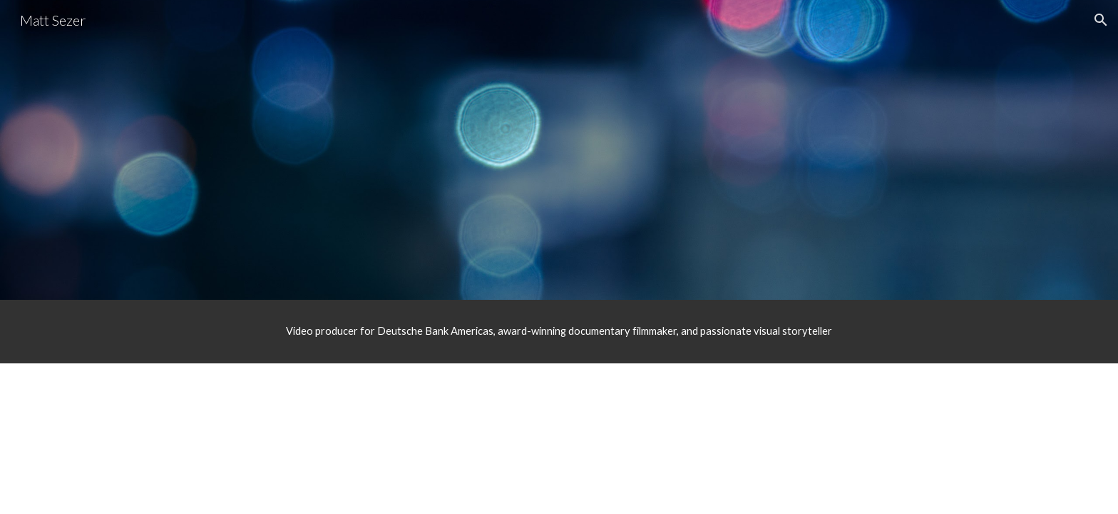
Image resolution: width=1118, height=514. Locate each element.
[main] (559, 331)
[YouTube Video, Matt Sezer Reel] (559, 170)
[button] (1101, 20)
